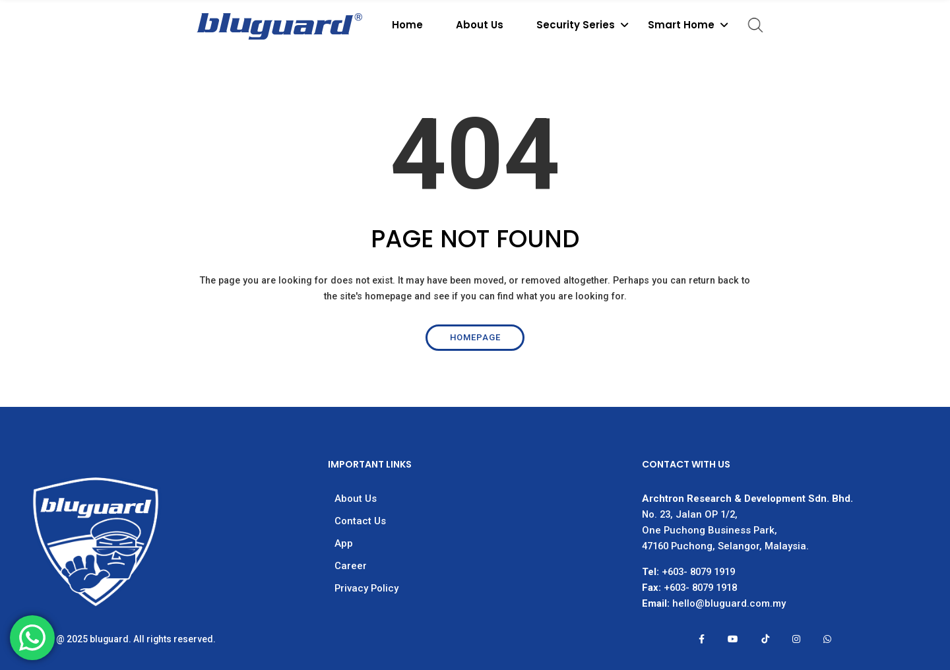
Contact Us (360, 521)
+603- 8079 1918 (700, 588)
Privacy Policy (366, 588)
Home (407, 25)
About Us (479, 25)
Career (350, 566)
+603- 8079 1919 (698, 572)
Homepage (475, 337)
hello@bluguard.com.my (729, 603)
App (343, 543)
